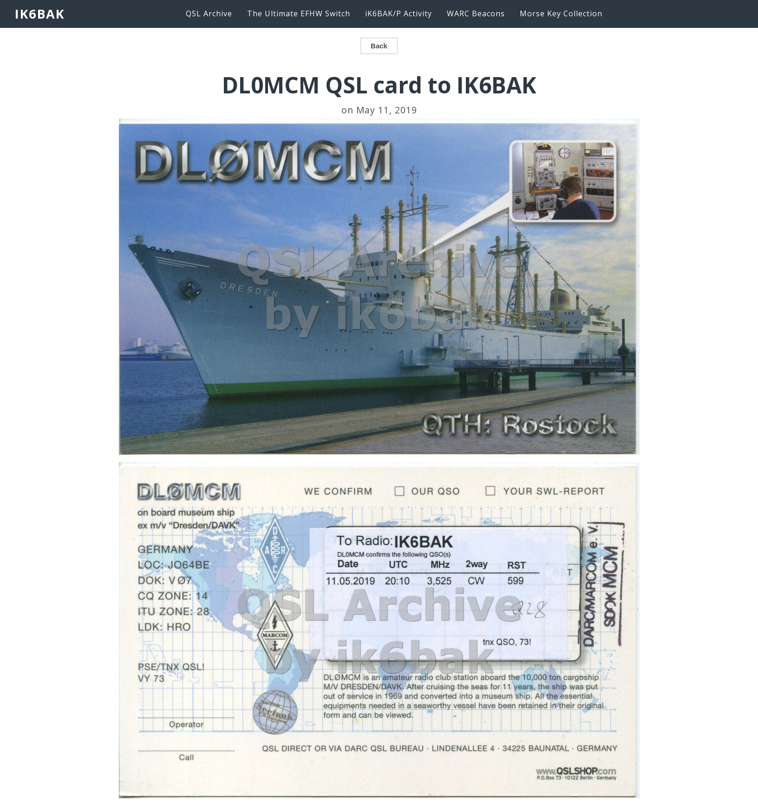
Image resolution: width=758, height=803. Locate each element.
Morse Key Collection (561, 13)
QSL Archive (209, 13)
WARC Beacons (476, 13)
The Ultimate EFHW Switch (298, 13)
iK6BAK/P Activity (398, 13)
